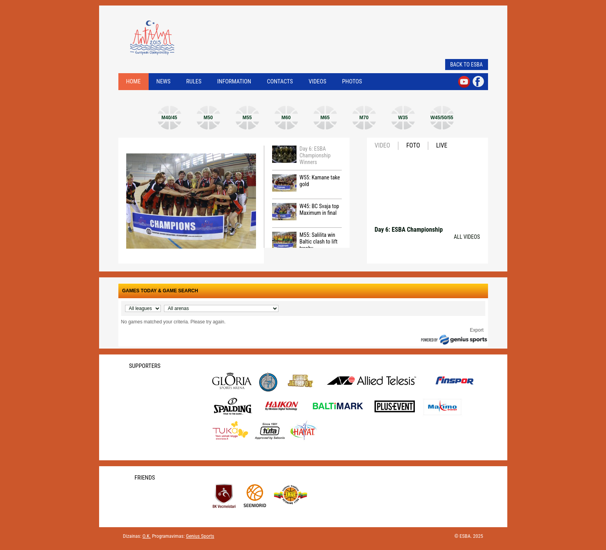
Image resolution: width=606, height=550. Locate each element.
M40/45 (169, 117)
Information (234, 81)
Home (133, 81)
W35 (403, 117)
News (164, 81)
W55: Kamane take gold (306, 183)
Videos (317, 81)
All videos (467, 237)
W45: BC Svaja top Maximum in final (305, 211)
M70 (363, 117)
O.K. (146, 536)
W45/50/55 (441, 117)
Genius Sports (200, 536)
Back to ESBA (466, 64)
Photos (352, 81)
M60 (286, 117)
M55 (247, 117)
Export (477, 330)
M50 (208, 117)
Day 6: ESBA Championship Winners (301, 155)
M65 (325, 117)
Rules (194, 81)
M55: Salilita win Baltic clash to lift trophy (305, 241)
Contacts (280, 81)
